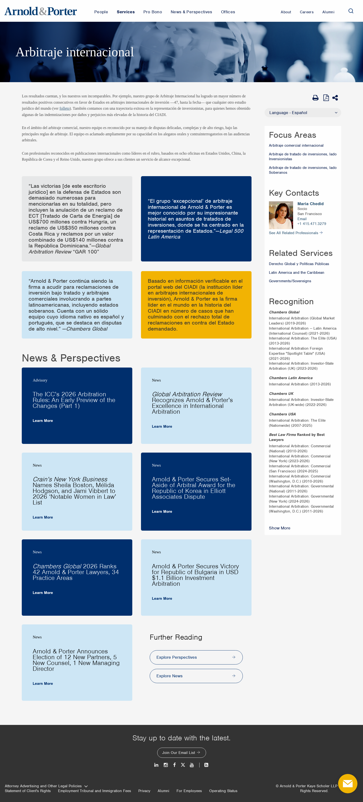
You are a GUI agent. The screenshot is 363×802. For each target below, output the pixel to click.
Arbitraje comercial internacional (296, 145)
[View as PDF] (326, 97)
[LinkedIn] (156, 765)
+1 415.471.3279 (311, 223)
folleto (64, 108)
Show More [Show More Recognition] (279, 528)
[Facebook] (174, 765)
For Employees (189, 790)
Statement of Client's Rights (28, 790)
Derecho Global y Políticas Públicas (299, 263)
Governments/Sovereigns (290, 281)
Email (302, 219)
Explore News (169, 676)
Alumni (163, 790)
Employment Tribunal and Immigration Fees (94, 790)
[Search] (351, 11)
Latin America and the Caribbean (296, 272)
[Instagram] (166, 765)
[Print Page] (316, 98)
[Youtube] (192, 765)
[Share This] (336, 98)
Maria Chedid (310, 203)
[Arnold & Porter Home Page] (40, 11)
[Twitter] (183, 765)
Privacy (144, 790)
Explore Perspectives (176, 657)
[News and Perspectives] (204, 765)
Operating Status (223, 790)
